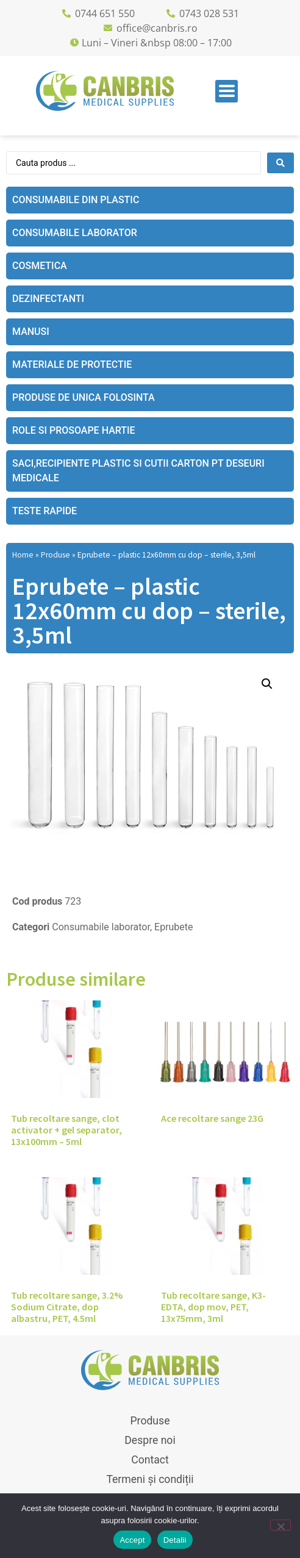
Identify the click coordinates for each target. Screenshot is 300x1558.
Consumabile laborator (74, 233)
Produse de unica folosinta (83, 397)
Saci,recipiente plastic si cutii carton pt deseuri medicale (138, 471)
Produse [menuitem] (150, 1421)
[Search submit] (280, 163)
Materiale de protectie (72, 364)
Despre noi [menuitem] (149, 1440)
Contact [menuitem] (150, 1460)
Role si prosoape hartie (73, 430)
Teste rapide (44, 511)
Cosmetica (39, 265)
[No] (280, 1525)
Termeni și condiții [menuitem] (149, 1479)
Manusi (30, 331)
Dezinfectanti (48, 298)
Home (23, 555)
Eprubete (173, 927)
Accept (132, 1540)
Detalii (175, 1540)
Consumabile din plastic (75, 200)
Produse (55, 555)
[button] (267, 684)
